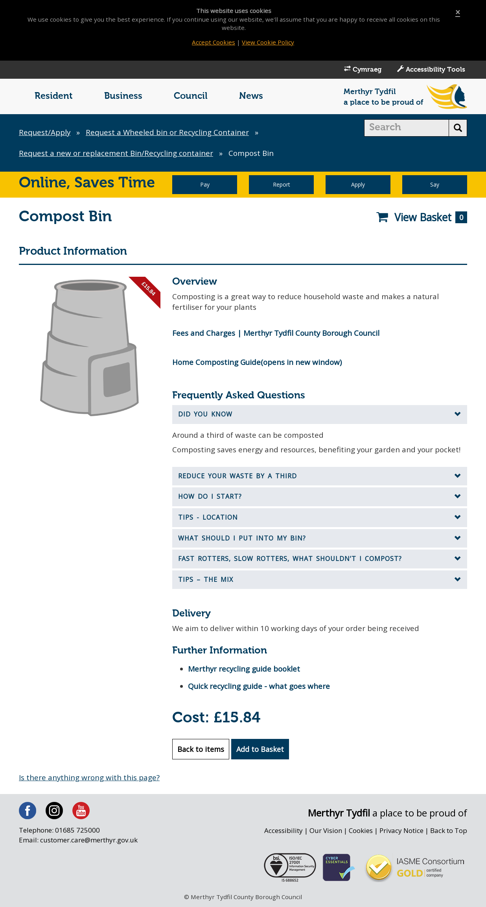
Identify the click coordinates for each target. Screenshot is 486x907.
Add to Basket (260, 750)
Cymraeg (362, 70)
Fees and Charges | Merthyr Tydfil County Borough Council (278, 334)
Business (123, 97)
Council (191, 97)
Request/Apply (45, 133)
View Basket (421, 218)
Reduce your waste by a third (237, 477)
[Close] (457, 12)
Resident (54, 97)
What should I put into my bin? (242, 539)
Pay (205, 185)
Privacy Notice (401, 832)
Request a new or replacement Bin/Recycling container (117, 154)
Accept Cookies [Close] (213, 42)
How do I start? (210, 497)
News (251, 97)
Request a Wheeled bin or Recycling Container (169, 133)
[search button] (458, 128)
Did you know (205, 415)
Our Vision (324, 832)
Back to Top (448, 832)
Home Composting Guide (217, 363)
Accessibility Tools (431, 70)
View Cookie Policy (268, 42)
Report (281, 185)
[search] (406, 128)
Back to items (200, 750)
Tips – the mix (205, 580)
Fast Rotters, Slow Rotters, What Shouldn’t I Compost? (290, 559)
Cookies (360, 832)
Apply (358, 185)
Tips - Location (208, 518)
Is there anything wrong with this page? (89, 779)
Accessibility (282, 832)
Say (434, 185)
